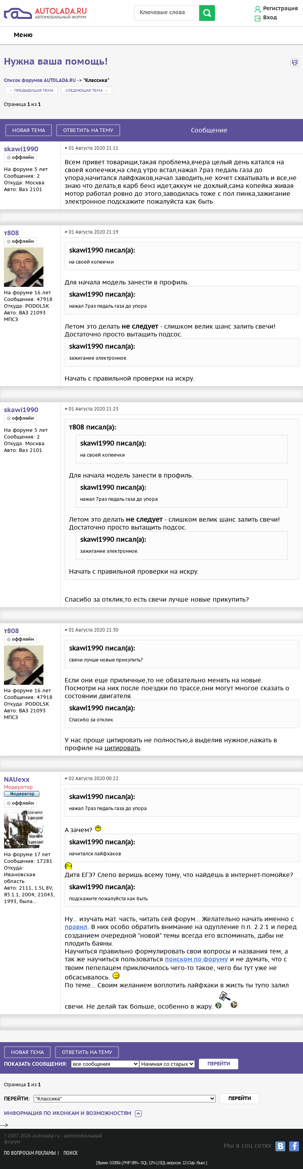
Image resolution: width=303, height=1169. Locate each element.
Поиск (71, 1153)
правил (76, 927)
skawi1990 (21, 149)
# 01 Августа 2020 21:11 (91, 148)
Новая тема (28, 130)
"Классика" (96, 81)
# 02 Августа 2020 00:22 (91, 778)
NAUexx (17, 780)
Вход (270, 18)
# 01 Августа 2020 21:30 (91, 630)
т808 (11, 233)
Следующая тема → (86, 90)
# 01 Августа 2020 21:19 (91, 232)
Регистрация (280, 9)
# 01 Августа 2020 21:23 (91, 409)
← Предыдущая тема (31, 90)
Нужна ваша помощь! (56, 61)
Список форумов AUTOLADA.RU (40, 81)
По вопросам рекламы (30, 1153)
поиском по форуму (196, 959)
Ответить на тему (88, 130)
